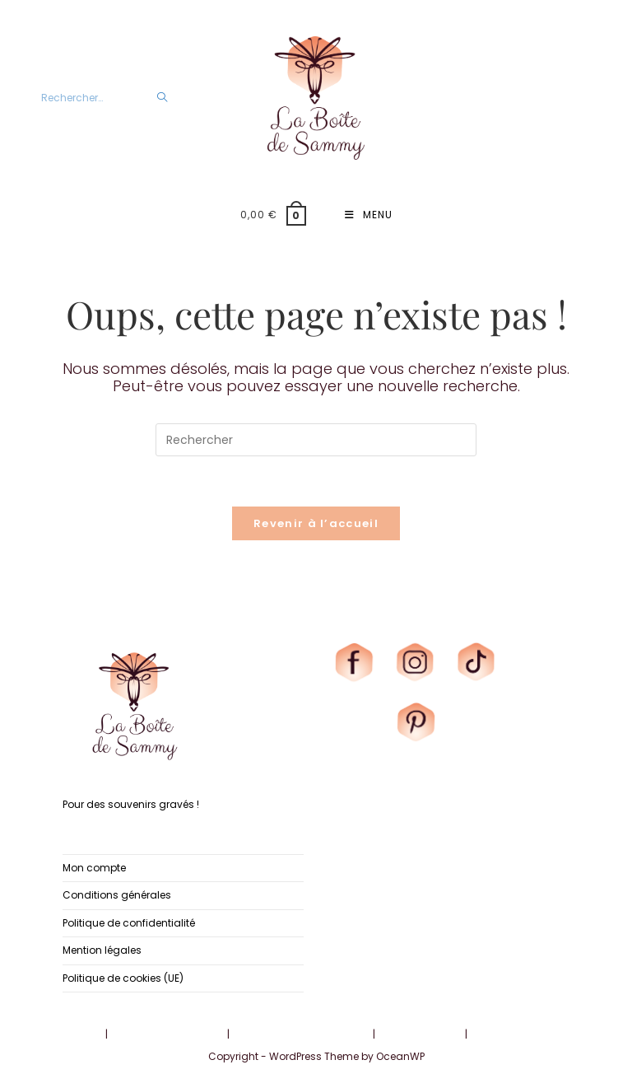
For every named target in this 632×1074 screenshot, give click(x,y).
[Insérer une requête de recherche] (316, 439)
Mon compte (94, 868)
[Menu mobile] (369, 214)
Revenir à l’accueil (316, 523)
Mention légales (102, 950)
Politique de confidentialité (129, 922)
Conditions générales (117, 895)
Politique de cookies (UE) (123, 977)
